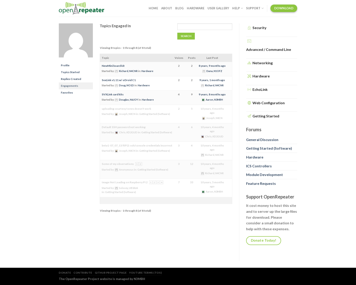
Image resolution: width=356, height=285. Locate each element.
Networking (262, 63)
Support (255, 8)
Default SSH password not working (124, 127)
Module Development (264, 174)
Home (153, 8)
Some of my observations (118, 164)
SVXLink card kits (113, 94)
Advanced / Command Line (268, 49)
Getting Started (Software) (154, 113)
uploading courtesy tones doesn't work (126, 108)
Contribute (83, 272)
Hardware (195, 8)
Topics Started (70, 72)
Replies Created (71, 79)
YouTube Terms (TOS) (145, 272)
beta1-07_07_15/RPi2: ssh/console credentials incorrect (137, 145)
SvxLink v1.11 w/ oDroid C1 (119, 80)
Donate (65, 272)
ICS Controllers (259, 166)
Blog (179, 8)
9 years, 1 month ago (212, 80)
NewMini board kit (113, 65)
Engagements (69, 85)
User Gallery (218, 8)
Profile (65, 65)
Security (259, 27)
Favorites (67, 92)
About (166, 8)
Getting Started (265, 116)
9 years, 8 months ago (212, 94)
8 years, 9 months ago (212, 65)
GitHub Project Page (111, 272)
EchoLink (260, 89)
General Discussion (262, 139)
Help (237, 8)
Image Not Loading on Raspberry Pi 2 (125, 182)
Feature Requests (261, 183)
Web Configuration (268, 103)
